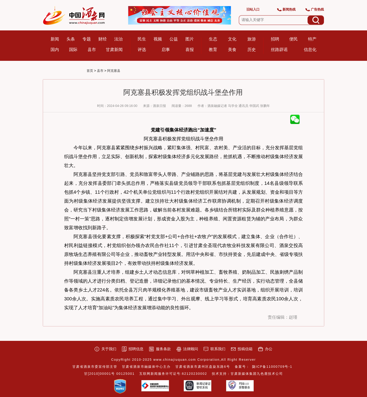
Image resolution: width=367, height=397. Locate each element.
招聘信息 (135, 349)
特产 (312, 39)
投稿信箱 (245, 349)
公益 (173, 39)
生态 (213, 39)
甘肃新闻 (114, 49)
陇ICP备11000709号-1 (272, 366)
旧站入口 (253, 9)
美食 (232, 49)
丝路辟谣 (279, 49)
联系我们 (217, 349)
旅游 (251, 39)
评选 (142, 49)
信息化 (310, 49)
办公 (268, 349)
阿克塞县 (113, 71)
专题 (86, 39)
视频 (158, 39)
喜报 (189, 49)
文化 (232, 39)
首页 (90, 71)
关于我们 (108, 349)
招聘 (275, 39)
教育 (213, 49)
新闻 (55, 39)
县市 (92, 49)
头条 (70, 39)
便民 (293, 39)
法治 (118, 39)
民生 (142, 39)
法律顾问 (190, 349)
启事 (165, 49)
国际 (73, 49)
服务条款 (163, 349)
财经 (102, 39)
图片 (189, 39)
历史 (251, 49)
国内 (55, 49)
